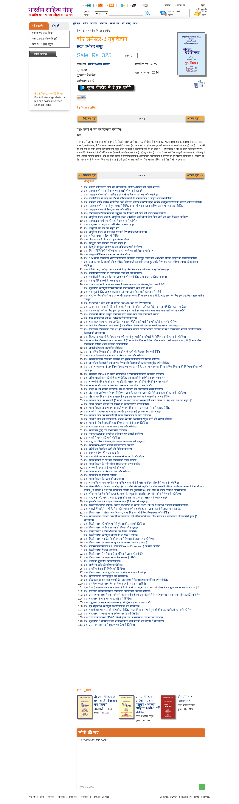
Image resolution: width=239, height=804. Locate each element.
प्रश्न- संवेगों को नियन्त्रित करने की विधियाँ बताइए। (108, 448)
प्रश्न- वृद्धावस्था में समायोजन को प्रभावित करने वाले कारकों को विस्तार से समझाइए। (124, 621)
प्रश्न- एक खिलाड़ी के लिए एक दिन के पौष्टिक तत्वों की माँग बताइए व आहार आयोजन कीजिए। (128, 198)
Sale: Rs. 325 (94, 55)
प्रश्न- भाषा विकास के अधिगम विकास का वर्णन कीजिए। (110, 460)
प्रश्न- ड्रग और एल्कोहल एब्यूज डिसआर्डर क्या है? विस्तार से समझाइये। (116, 501)
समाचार (103, 23)
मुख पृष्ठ (76, 23)
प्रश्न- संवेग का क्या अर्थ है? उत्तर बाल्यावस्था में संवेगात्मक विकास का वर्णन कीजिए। (124, 374)
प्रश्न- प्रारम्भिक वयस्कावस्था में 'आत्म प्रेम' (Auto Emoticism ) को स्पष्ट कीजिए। (122, 546)
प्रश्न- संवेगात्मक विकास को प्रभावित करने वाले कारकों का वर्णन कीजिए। (118, 385)
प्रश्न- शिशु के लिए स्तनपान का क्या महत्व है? (105, 243)
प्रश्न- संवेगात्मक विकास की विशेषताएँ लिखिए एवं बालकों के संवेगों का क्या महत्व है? (124, 377)
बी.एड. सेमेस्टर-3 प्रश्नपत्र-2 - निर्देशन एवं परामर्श (105, 700)
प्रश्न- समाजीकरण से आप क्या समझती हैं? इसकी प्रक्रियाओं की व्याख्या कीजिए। (122, 359)
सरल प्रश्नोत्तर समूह (90, 46)
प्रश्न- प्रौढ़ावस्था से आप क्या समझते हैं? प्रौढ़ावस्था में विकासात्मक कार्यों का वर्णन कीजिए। (126, 579)
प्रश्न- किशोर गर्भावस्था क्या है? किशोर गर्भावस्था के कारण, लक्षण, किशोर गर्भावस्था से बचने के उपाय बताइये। (136, 505)
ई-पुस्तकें (56, 25)
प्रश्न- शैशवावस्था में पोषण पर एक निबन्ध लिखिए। (107, 239)
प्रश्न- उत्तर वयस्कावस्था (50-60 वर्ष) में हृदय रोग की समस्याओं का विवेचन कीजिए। (123, 617)
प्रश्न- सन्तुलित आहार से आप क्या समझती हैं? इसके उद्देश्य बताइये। (115, 231)
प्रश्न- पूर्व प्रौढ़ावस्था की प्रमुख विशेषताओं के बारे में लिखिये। (112, 606)
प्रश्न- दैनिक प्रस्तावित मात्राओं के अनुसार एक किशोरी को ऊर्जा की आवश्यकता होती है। (125, 213)
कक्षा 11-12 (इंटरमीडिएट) (44, 38)
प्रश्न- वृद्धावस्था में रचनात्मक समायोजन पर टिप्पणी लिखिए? (112, 613)
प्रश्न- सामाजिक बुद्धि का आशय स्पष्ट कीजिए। (105, 430)
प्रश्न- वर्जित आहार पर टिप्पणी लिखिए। (102, 235)
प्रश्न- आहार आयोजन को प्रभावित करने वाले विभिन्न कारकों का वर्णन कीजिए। (121, 194)
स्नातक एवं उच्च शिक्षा (42, 32)
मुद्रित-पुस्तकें (37, 25)
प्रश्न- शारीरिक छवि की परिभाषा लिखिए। (103, 564)
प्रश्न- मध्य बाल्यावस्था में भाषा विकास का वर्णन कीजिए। (110, 426)
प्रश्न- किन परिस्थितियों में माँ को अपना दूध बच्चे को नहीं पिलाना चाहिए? (118, 250)
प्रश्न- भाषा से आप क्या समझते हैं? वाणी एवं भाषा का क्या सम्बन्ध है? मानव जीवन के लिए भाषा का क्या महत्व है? (138, 400)
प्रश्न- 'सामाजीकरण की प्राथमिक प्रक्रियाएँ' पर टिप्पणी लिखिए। (113, 433)
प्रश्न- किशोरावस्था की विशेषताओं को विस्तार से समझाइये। (111, 527)
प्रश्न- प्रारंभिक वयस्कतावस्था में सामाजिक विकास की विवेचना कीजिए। (117, 591)
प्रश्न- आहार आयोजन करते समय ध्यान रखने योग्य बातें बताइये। (113, 190)
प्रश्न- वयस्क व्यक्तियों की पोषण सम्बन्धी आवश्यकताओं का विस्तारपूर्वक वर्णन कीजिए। (125, 284)
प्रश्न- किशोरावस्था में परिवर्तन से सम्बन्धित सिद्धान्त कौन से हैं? (113, 553)
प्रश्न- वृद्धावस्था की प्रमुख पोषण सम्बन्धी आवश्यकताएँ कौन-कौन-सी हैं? (118, 288)
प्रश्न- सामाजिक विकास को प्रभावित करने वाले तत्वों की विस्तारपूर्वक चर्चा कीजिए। (123, 351)
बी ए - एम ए (82, 30)
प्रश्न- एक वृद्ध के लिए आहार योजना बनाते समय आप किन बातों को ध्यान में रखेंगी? (123, 291)
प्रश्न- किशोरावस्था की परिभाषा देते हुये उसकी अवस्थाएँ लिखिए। (114, 523)
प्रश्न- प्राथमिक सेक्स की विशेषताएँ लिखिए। (104, 568)
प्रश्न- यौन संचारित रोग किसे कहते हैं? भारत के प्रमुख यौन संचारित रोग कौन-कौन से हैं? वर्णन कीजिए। (132, 493)
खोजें (85, 23)
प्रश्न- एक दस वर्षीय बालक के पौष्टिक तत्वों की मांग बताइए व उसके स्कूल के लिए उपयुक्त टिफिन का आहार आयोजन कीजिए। (143, 202)
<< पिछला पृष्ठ (87, 118)
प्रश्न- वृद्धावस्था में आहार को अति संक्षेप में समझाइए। (109, 224)
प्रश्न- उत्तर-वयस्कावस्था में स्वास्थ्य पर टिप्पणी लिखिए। (109, 624)
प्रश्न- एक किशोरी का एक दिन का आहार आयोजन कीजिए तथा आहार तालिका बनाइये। (125, 276)
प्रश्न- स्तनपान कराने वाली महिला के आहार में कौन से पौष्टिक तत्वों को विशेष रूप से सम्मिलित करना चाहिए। (135, 306)
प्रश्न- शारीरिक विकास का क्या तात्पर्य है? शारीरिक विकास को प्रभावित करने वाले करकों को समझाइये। (133, 325)
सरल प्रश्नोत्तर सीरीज (99, 64)
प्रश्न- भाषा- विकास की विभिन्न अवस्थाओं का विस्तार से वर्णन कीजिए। (117, 404)
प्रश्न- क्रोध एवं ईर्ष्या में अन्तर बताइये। (101, 452)
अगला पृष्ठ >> (195, 118)
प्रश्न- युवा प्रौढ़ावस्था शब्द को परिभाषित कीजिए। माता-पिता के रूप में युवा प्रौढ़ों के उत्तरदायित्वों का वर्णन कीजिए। (138, 609)
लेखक (167, 5)
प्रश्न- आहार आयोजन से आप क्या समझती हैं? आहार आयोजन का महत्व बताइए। (122, 187)
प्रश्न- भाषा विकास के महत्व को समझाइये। (104, 478)
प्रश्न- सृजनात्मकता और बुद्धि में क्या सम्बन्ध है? (106, 576)
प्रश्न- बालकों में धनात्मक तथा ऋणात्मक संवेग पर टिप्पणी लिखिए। (115, 456)
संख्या (127, 55)
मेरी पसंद (126, 23)
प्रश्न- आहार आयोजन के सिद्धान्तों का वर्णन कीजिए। (108, 209)
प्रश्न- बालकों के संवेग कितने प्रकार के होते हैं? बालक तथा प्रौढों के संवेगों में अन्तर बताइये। (126, 381)
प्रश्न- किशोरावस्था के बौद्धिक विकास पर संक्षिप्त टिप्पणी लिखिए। (115, 572)
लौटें (83, 97)
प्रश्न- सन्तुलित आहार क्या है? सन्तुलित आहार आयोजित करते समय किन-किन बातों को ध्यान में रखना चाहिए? (136, 216)
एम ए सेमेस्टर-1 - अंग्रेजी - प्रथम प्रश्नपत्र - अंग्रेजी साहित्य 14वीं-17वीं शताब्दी (148, 704)
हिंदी (203, 5)
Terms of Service (101, 797)
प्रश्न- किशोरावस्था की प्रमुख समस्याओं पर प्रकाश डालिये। (111, 535)
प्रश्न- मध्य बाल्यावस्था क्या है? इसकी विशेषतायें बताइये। (110, 318)
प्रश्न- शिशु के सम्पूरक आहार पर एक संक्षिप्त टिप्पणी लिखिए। (113, 246)
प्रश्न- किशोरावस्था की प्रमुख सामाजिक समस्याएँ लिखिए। (110, 557)
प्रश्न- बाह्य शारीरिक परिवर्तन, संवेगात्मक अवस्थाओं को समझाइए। (115, 441)
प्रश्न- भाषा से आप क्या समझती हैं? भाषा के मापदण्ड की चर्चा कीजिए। (117, 415)
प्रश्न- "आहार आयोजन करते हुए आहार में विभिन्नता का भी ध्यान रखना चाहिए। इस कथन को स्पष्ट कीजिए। (134, 205)
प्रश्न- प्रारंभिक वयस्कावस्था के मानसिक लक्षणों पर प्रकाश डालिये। (115, 583)
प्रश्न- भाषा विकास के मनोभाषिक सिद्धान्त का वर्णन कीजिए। (112, 463)
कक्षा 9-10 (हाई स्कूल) (43, 44)
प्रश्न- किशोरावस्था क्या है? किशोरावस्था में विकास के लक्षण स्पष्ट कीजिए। (119, 538)
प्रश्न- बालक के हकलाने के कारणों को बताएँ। (105, 467)
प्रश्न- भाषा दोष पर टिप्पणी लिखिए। (100, 475)
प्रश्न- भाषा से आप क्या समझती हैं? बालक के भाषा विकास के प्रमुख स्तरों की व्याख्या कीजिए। (128, 419)
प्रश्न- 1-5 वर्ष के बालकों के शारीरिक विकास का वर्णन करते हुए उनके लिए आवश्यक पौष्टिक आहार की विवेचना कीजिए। (141, 258)
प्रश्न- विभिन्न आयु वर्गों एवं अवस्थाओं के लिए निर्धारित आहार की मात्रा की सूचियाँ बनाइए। (126, 269)
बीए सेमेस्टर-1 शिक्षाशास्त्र (186, 699)
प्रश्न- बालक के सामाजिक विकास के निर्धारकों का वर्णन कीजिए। (114, 355)
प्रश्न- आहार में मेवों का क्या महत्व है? (101, 228)
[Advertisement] (141, 655)
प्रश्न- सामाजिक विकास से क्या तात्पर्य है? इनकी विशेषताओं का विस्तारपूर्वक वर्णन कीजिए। (127, 362)
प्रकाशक (181, 5)
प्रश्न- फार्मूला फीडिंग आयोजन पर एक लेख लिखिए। (108, 254)
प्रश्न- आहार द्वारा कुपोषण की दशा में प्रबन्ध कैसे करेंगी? (110, 220)
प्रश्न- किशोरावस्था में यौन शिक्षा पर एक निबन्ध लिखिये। (110, 531)
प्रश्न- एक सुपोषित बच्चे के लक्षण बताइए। (103, 280)
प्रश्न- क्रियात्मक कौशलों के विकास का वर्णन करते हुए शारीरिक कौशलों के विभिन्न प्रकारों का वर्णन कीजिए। (135, 336)
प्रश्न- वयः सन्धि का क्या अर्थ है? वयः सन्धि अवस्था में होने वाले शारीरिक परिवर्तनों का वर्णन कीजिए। (131, 482)
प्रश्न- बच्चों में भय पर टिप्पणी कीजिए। (102, 437)
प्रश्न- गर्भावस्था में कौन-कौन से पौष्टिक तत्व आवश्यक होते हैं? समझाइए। (118, 303)
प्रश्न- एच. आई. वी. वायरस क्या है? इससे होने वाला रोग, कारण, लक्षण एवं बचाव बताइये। (126, 497)
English (202, 9)
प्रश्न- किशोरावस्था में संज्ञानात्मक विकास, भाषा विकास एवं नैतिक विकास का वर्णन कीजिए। (127, 512)
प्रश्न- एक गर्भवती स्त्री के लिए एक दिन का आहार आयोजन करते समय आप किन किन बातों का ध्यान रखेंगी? (135, 310)
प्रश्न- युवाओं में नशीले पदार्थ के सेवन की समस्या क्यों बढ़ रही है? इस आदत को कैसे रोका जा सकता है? (132, 508)
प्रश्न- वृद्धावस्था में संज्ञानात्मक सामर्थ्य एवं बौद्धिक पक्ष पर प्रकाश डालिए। (118, 602)
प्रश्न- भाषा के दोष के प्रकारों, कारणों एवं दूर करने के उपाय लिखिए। (116, 422)
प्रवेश (135, 23)
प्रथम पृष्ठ (141, 118)
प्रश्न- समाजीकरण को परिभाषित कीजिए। (103, 347)
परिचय (93, 23)
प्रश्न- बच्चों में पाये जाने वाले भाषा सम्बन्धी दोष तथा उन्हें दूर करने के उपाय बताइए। (123, 411)
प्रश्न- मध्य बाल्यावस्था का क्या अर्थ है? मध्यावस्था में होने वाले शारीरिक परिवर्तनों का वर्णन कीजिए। (131, 321)
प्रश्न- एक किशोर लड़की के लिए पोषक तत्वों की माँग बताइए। (113, 273)
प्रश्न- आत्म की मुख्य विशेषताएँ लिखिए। (102, 561)
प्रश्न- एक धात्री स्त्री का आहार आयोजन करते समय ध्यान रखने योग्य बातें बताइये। (122, 314)
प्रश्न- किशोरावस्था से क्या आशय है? (101, 549)
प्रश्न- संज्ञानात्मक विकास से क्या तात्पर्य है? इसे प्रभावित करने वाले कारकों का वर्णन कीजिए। (127, 396)
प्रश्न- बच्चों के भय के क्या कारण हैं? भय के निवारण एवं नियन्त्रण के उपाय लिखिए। (123, 389)
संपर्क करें (114, 23)
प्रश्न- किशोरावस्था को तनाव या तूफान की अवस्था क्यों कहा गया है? (116, 542)
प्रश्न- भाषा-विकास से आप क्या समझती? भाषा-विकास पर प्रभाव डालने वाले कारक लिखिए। (127, 407)
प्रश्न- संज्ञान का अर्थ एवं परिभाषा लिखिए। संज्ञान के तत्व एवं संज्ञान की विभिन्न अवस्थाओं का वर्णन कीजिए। (135, 392)
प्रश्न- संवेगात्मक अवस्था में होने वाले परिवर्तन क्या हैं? (109, 445)
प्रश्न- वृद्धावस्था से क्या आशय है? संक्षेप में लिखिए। (108, 598)
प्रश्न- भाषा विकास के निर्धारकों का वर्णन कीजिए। (107, 471)
